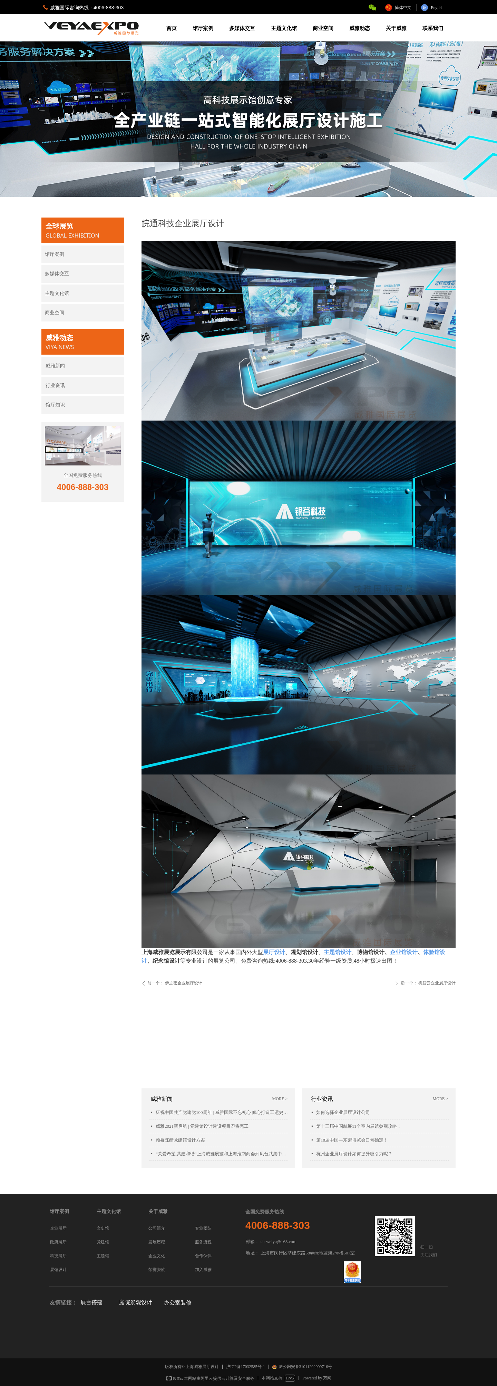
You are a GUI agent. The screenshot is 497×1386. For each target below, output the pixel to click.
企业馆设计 (404, 952)
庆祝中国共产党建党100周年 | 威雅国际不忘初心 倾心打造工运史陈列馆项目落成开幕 (222, 1112)
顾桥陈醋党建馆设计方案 (180, 1140)
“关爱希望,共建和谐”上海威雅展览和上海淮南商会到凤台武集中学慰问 (222, 1153)
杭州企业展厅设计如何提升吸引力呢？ (354, 1153)
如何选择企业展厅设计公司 (343, 1112)
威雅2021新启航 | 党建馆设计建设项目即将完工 (202, 1126)
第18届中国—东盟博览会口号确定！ (352, 1140)
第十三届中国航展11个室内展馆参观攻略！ (358, 1126)
